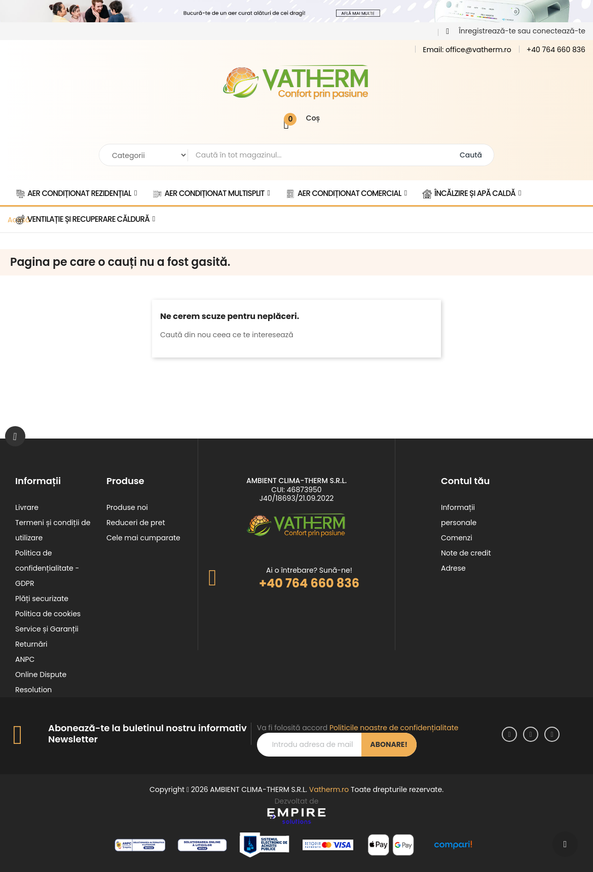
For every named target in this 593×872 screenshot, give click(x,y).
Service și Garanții (47, 629)
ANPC (24, 659)
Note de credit (466, 553)
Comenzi (456, 538)
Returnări (31, 644)
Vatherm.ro (329, 789)
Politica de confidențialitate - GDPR (47, 568)
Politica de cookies (48, 614)
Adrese (453, 568)
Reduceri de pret (135, 523)
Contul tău (465, 480)
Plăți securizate (41, 598)
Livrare (27, 507)
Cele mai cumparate (143, 538)
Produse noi (127, 507)
